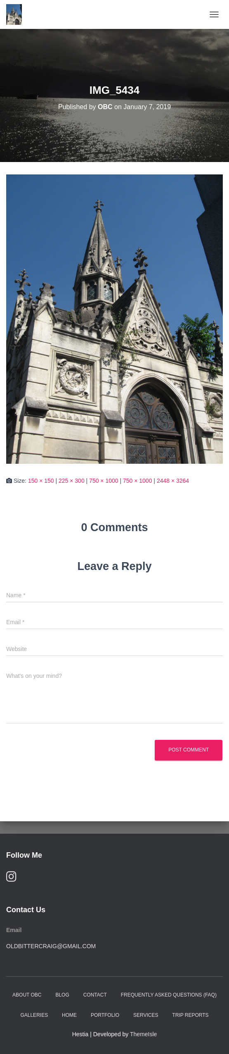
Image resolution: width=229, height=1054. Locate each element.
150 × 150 (41, 480)
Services (145, 1015)
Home (69, 1015)
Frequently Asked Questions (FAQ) (169, 995)
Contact (95, 995)
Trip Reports (190, 1015)
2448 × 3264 (173, 480)
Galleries (34, 1015)
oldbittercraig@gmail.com (51, 946)
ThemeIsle (143, 1034)
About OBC (26, 995)
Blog (62, 995)
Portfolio (105, 1015)
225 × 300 (72, 480)
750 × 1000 (103, 480)
